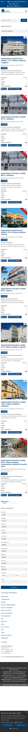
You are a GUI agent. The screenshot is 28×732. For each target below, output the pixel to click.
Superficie (3, 573)
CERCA (14, 587)
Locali (2, 624)
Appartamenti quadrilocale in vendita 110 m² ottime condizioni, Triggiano (13, 61)
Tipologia (3, 518)
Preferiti (17, 6)
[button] (14, 728)
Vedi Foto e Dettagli (13, 88)
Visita (3, 88)
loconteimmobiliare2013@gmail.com (17, 1)
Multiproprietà (4, 638)
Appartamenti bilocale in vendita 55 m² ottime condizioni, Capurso (13, 346)
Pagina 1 (4, 503)
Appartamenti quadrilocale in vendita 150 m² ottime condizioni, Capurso (13, 232)
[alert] (14, 721)
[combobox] (14, 31)
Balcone (3, 566)
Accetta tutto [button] (7, 725)
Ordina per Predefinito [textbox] (7, 31)
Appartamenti (4, 596)
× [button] (26, 712)
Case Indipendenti (6, 616)
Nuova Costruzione (6, 610)
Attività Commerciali (6, 635)
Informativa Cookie (21, 668)
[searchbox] (14, 521)
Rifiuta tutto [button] (21, 725)
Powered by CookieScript (13, 730)
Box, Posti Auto (5, 627)
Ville (2, 618)
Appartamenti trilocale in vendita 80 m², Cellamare (13, 118)
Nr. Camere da (5, 542)
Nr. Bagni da (4, 548)
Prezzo (3, 579)
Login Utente (11, 6)
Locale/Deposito (5, 599)
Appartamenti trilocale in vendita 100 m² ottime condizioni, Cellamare (13, 404)
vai (23, 20)
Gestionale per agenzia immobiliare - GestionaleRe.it (15, 684)
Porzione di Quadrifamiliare (8, 604)
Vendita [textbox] (3, 514)
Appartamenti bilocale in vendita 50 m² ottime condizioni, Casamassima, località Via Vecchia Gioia (14, 463)
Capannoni (4, 621)
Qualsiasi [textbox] (4, 526)
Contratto (3, 512)
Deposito (3, 602)
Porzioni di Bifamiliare (6, 613)
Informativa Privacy (10, 668)
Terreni (3, 632)
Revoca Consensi (14, 669)
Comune (3, 524)
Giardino (3, 554)
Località (3, 530)
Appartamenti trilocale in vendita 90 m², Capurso (13, 290)
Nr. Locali (3, 536)
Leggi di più (12, 720)
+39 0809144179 (14, 3)
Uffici (2, 629)
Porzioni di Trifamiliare (7, 607)
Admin (2, 668)
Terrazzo (3, 560)
